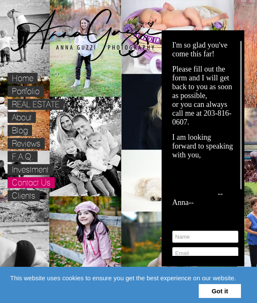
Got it (219, 291)
